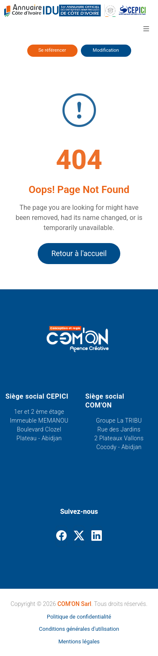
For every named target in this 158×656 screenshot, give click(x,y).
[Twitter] (79, 536)
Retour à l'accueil (78, 253)
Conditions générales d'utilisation (79, 629)
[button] (146, 28)
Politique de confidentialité (79, 617)
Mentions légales (79, 641)
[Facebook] (61, 536)
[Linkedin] (96, 536)
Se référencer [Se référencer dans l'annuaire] (52, 50)
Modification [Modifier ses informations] (106, 50)
